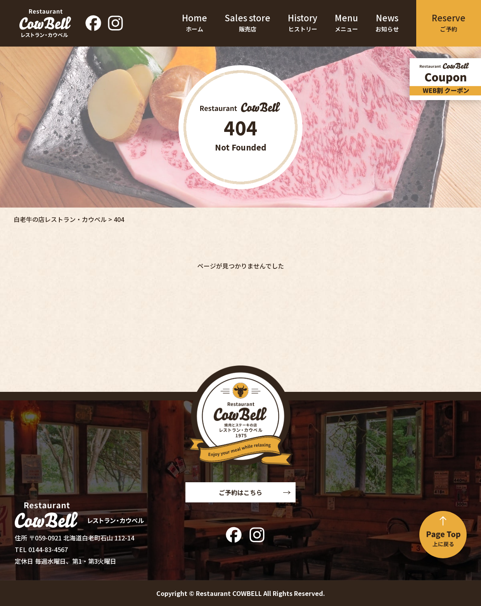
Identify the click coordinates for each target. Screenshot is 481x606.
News (387, 23)
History (302, 23)
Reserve (448, 23)
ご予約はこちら (240, 492)
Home (194, 23)
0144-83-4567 (48, 549)
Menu (346, 23)
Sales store (247, 23)
